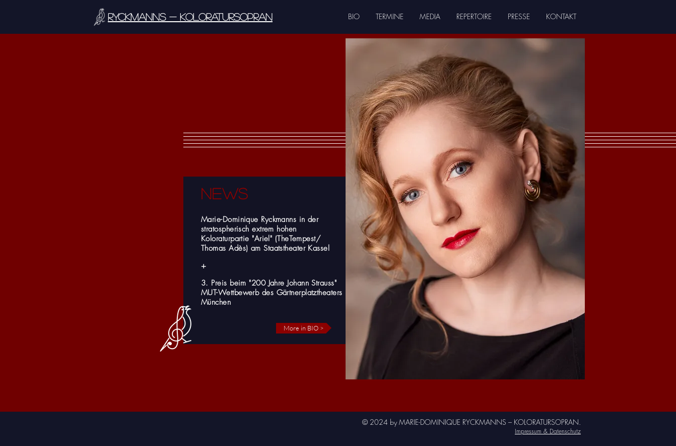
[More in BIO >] (303, 328)
